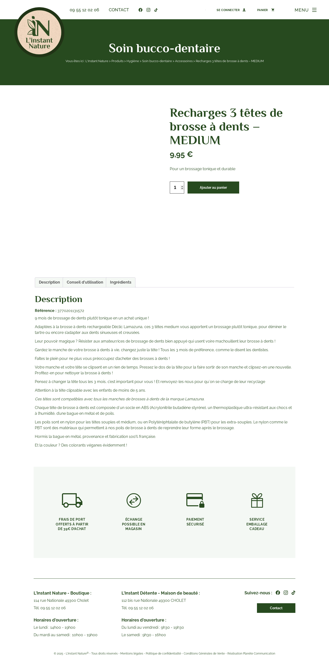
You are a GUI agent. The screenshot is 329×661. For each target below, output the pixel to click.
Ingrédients (120, 282)
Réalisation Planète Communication (251, 653)
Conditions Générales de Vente (204, 653)
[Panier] (265, 9)
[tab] (49, 282)
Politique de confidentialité (163, 653)
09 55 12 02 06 (84, 9)
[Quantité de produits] (177, 187)
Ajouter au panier (213, 187)
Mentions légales (131, 653)
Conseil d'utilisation (85, 282)
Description (49, 282)
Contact (119, 9)
